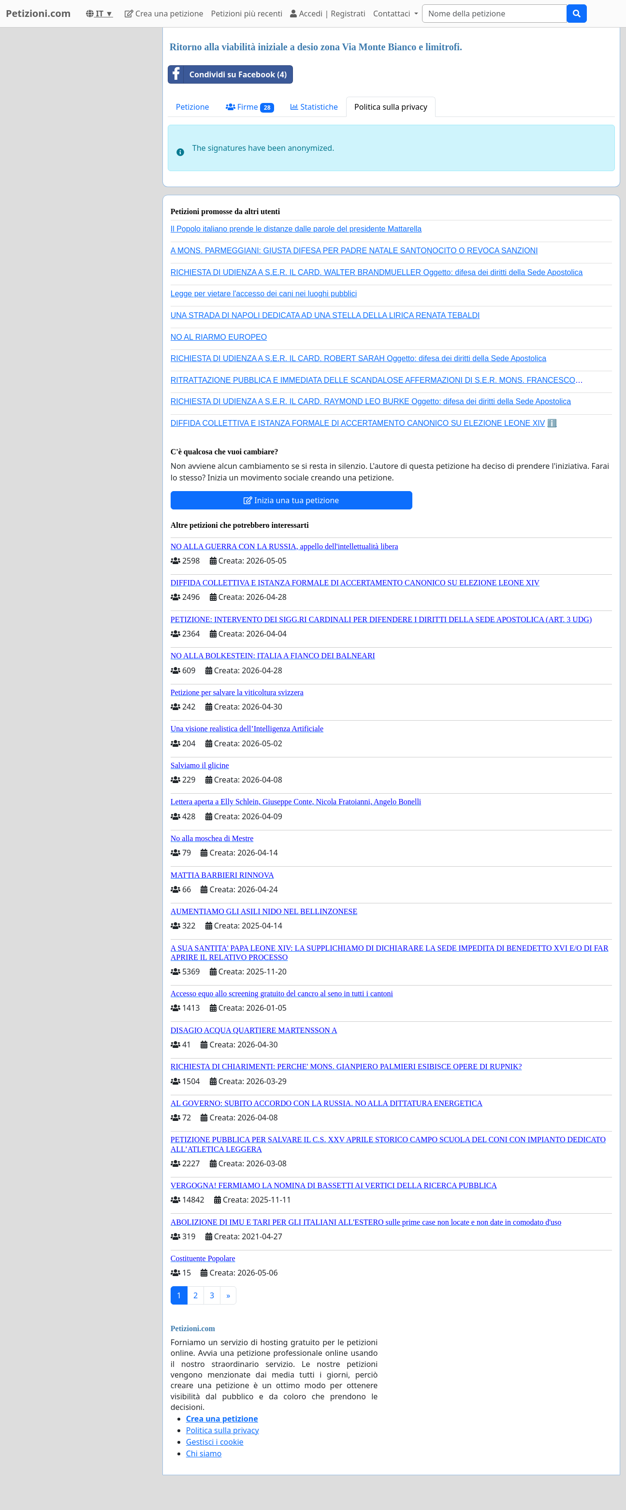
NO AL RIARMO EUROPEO (219, 337)
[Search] (494, 13)
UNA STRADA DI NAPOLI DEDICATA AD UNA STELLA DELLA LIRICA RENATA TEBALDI (325, 315)
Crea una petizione (164, 13)
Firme (250, 107)
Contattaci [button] (392, 13)
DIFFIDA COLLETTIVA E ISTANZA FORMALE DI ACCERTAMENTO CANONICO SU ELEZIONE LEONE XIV (358, 423)
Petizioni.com (38, 13)
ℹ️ (552, 423)
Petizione (192, 107)
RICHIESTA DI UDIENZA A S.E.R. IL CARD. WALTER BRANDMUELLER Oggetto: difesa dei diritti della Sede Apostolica (377, 272)
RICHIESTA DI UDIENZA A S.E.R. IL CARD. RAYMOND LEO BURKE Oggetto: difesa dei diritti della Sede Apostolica (371, 401)
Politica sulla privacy (390, 107)
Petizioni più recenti (247, 13)
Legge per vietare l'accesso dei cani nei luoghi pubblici (264, 294)
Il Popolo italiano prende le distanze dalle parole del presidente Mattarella (296, 229)
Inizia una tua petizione (291, 500)
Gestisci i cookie (215, 1442)
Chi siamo (204, 1453)
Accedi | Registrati (327, 13)
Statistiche (314, 107)
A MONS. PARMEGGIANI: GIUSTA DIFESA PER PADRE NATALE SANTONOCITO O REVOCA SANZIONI (354, 251)
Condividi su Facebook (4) (227, 74)
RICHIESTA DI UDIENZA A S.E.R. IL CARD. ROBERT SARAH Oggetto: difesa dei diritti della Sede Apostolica (359, 358)
